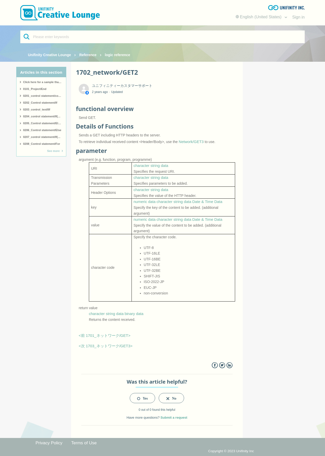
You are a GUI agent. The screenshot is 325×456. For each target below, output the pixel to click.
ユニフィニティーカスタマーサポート (122, 86)
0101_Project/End (34, 88)
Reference (87, 55)
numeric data (145, 201)
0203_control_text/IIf (36, 109)
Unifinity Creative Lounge (49, 55)
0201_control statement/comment (44, 95)
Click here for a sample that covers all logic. (44, 82)
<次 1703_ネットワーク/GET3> (106, 346)
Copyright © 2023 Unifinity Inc (231, 451)
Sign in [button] (298, 17)
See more (53, 150)
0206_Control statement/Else (42, 130)
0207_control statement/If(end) (43, 136)
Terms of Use (84, 443)
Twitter (222, 365)
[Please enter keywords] (162, 36)
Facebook (215, 365)
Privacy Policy (49, 443)
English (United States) (259, 17)
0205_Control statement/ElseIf (43, 123)
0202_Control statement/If (40, 102)
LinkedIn (229, 365)
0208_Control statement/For (41, 143)
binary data (134, 313)
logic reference (117, 55)
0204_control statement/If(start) (44, 116)
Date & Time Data (207, 201)
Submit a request (173, 417)
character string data (151, 165)
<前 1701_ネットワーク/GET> (104, 335)
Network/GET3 (191, 141)
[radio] (142, 398)
